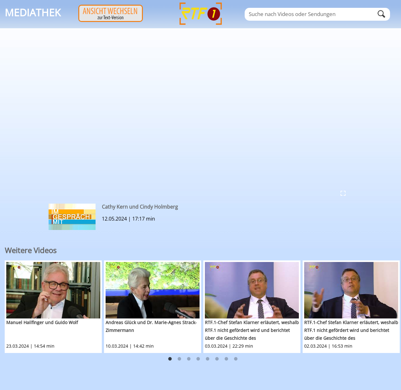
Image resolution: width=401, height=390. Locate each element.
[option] (54, 306)
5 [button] (208, 359)
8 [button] (236, 359)
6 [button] (217, 359)
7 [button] (226, 359)
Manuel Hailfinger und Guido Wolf (42, 322)
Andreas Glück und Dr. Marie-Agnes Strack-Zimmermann (151, 326)
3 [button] (189, 359)
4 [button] (198, 359)
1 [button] (170, 359)
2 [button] (179, 359)
